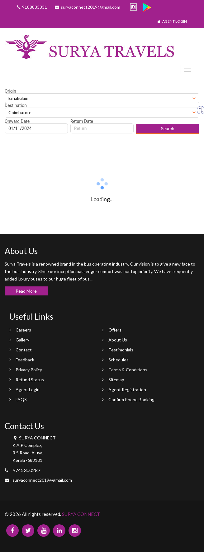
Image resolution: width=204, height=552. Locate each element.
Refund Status (30, 379)
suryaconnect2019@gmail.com (42, 480)
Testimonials (120, 349)
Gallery (22, 339)
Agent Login (172, 21)
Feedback (25, 359)
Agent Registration (127, 389)
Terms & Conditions (127, 369)
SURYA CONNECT (81, 514)
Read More (26, 291)
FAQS (21, 399)
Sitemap (116, 379)
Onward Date (17, 121)
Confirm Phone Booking (131, 399)
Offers (114, 329)
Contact (24, 349)
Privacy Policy (29, 369)
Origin (10, 91)
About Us (117, 339)
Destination (16, 105)
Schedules (118, 359)
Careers (23, 329)
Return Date (81, 121)
